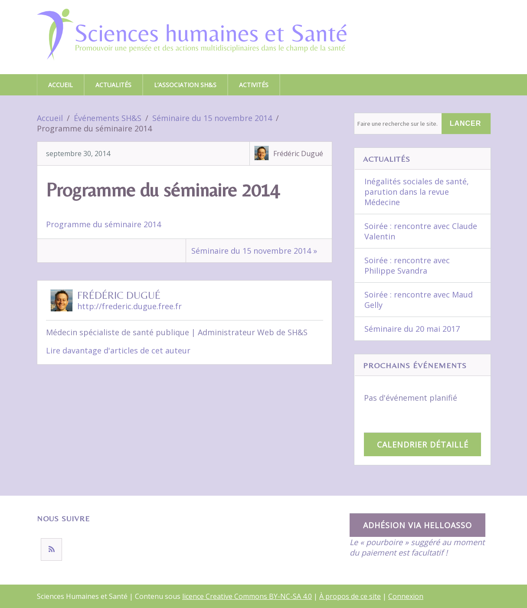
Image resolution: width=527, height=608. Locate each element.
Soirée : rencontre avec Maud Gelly (418, 299)
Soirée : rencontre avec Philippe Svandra (407, 265)
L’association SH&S (185, 85)
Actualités (113, 85)
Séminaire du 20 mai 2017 (412, 329)
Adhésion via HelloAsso (417, 525)
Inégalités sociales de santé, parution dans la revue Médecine (416, 191)
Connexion (405, 596)
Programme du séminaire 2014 (103, 224)
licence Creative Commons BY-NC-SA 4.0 (247, 596)
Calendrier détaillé (422, 444)
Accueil (60, 85)
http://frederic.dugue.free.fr (129, 306)
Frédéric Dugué (298, 153)
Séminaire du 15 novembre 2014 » (254, 250)
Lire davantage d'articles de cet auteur (118, 350)
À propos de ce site (350, 596)
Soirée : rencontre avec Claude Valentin (420, 231)
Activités (253, 85)
